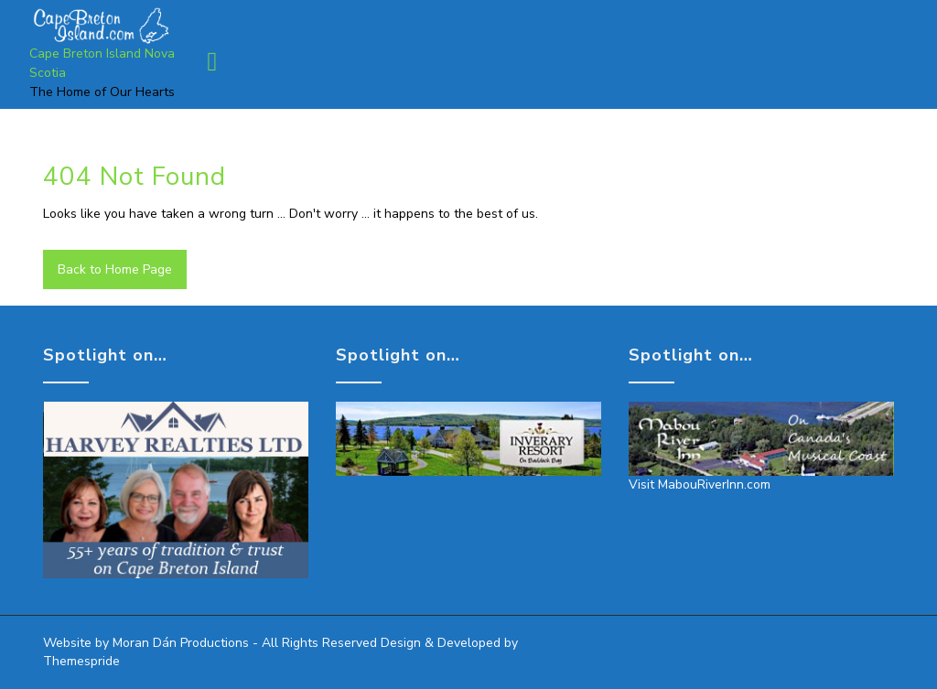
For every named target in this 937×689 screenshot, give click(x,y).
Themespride (81, 661)
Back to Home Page (115, 269)
